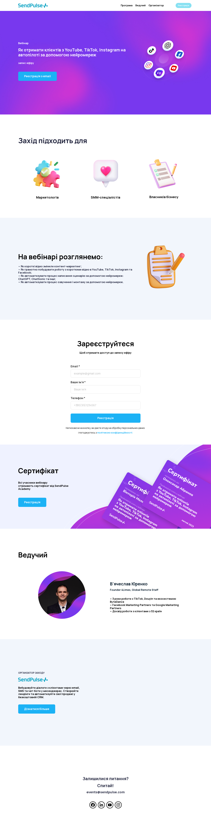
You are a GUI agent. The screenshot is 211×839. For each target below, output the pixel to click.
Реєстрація (183, 5)
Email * (75, 366)
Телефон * (78, 398)
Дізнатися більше (36, 709)
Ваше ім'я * (78, 382)
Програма (127, 5)
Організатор (156, 5)
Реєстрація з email (37, 76)
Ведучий (140, 5)
